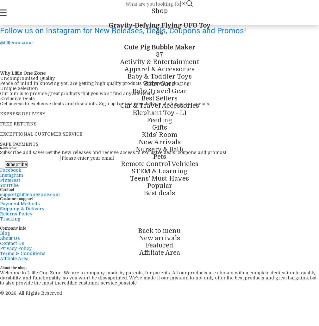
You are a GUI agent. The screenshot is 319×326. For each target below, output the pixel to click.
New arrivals (159, 238)
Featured (159, 245)
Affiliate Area (159, 252)
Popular (159, 185)
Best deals (159, 193)
